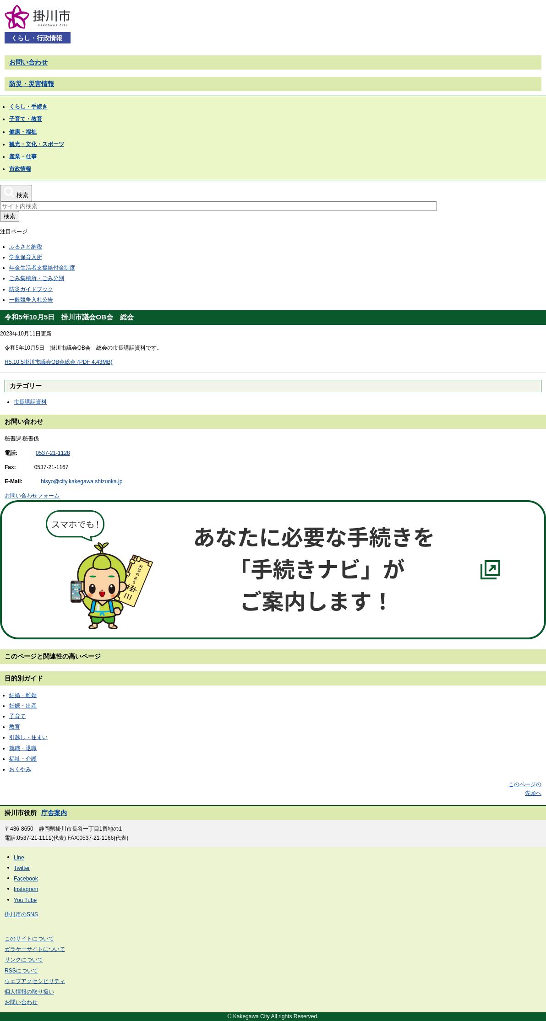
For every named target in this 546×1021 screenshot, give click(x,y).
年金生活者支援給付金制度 (42, 268)
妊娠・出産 (23, 705)
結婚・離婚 (23, 695)
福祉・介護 (23, 759)
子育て (17, 716)
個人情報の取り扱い (29, 992)
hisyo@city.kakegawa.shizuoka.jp (81, 481)
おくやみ (20, 769)
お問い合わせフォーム (32, 495)
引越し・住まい (28, 737)
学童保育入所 (25, 257)
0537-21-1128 (53, 453)
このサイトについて (29, 938)
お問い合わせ (28, 62)
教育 (14, 727)
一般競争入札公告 (31, 300)
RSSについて (21, 970)
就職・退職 (23, 748)
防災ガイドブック (31, 289)
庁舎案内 (54, 812)
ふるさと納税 (25, 246)
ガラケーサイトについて (35, 949)
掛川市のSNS (21, 914)
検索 (10, 216)
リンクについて (24, 959)
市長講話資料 (30, 402)
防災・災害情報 (31, 83)
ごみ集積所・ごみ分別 (36, 278)
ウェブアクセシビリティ (35, 981)
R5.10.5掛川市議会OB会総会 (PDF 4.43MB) (58, 362)
